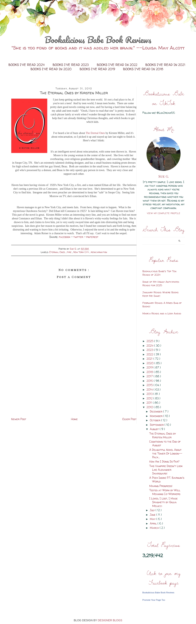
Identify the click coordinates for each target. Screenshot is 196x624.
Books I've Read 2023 (71, 65)
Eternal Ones (57, 252)
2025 (150, 341)
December (156, 411)
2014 (150, 389)
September (157, 425)
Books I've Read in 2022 (117, 65)
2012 (150, 398)
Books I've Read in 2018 (143, 69)
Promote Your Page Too (153, 600)
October (155, 420)
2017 (150, 376)
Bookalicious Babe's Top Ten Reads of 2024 (159, 272)
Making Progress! (160, 486)
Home (74, 419)
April (153, 523)
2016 (150, 381)
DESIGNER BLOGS (110, 620)
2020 (150, 363)
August (155, 429)
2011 (150, 402)
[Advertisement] (74, 389)
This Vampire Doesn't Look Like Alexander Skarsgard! (166, 469)
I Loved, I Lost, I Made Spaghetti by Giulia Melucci (163, 502)
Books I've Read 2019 (98, 69)
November (156, 416)
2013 (150, 394)
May (153, 519)
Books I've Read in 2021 (165, 65)
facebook (65, 237)
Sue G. (163, 176)
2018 (150, 372)
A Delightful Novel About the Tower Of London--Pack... (165, 453)
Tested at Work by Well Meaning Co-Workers (164, 492)
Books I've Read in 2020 (52, 69)
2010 (150, 407)
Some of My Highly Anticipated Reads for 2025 (160, 283)
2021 (150, 358)
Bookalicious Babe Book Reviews (98, 40)
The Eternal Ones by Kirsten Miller (162, 435)
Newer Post (18, 419)
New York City (81, 252)
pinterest (92, 237)
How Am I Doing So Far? (164, 461)
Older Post (129, 419)
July (153, 510)
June (153, 514)
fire (69, 252)
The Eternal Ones (95, 133)
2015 (150, 385)
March (155, 528)
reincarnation (99, 252)
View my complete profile (163, 213)
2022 (150, 354)
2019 (150, 367)
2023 (150, 350)
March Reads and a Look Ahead (161, 313)
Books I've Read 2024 (27, 65)
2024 (150, 345)
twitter (78, 237)
